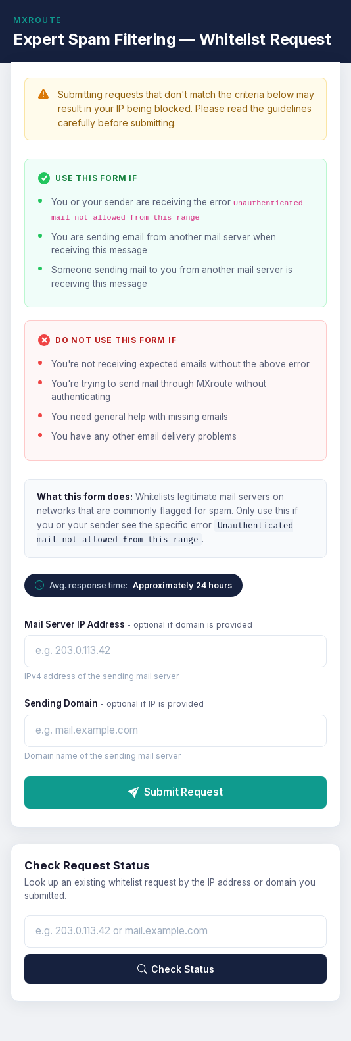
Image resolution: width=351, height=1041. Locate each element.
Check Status (175, 969)
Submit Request (175, 792)
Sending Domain (114, 703)
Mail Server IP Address (138, 624)
